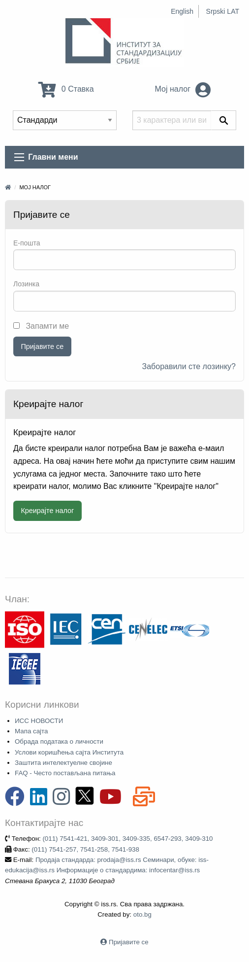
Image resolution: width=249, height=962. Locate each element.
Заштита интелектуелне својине (63, 762)
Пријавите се (42, 346)
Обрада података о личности (59, 741)
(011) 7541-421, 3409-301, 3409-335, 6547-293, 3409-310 (127, 838)
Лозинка (26, 284)
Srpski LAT (222, 11)
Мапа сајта (31, 731)
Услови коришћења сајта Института (69, 752)
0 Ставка (65, 89)
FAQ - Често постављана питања (65, 773)
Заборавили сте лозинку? (189, 366)
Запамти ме (41, 326)
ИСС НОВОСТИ (39, 720)
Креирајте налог (47, 511)
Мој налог (183, 89)
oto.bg (142, 914)
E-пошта (26, 243)
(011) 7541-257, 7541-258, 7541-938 (85, 849)
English (182, 11)
